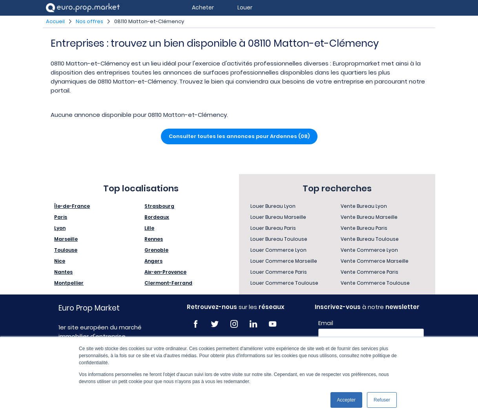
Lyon (60, 228)
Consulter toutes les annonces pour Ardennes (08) (239, 136)
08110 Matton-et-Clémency (149, 21)
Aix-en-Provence (165, 272)
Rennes (153, 239)
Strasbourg (159, 206)
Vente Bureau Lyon (364, 206)
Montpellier (69, 283)
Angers (153, 261)
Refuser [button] (382, 400)
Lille (149, 228)
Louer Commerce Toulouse (284, 283)
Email (325, 323)
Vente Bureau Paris (364, 228)
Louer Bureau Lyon (273, 206)
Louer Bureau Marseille (278, 217)
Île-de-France (72, 206)
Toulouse (65, 250)
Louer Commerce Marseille (283, 261)
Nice (59, 261)
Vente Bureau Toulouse (370, 239)
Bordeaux (156, 217)
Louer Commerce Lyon (278, 250)
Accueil (55, 21)
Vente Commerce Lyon (369, 250)
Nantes (63, 272)
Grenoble (156, 250)
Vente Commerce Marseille (375, 261)
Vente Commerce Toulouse (375, 283)
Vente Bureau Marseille (369, 217)
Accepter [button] (346, 400)
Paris (60, 217)
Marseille (66, 239)
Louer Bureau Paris (273, 228)
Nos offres (89, 21)
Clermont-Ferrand (168, 283)
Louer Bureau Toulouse (278, 239)
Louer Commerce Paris (278, 272)
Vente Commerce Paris (369, 272)
